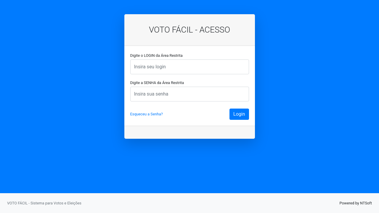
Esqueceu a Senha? (146, 114)
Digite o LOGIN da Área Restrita (156, 55)
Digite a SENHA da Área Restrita (157, 82)
